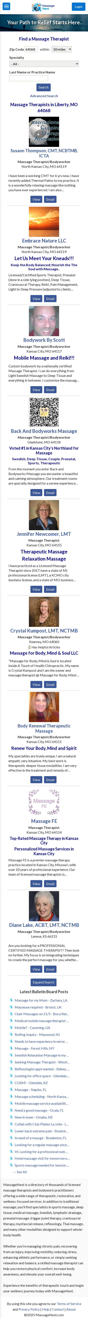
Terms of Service (69, 1304)
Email (50, 199)
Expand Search (43, 982)
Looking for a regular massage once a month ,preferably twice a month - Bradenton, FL (42, 1145)
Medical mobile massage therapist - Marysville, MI (42, 1021)
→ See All (20, 1172)
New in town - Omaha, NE (34, 1117)
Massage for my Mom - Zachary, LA (41, 1000)
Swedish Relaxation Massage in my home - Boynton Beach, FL (42, 1055)
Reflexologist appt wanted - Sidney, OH (42, 1069)
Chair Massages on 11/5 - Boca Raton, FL (42, 1014)
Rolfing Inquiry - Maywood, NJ (37, 1034)
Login (78, 6)
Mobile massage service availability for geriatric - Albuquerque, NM (42, 1103)
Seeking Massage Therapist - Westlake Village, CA (42, 1062)
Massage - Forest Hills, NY (34, 1048)
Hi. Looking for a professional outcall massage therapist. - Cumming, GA (42, 1152)
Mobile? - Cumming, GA (32, 1027)
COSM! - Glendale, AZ (31, 1083)
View (36, 199)
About (71, 1309)
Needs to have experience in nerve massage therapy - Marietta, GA (42, 1041)
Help (45, 1309)
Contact (58, 1309)
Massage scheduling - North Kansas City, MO (42, 1096)
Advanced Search (44, 96)
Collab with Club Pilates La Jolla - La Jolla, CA (42, 1124)
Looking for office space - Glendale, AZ (42, 1076)
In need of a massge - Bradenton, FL (41, 1138)
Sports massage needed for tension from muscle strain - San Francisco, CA (42, 1165)
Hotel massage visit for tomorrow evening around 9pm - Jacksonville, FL (42, 1158)
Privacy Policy (29, 1309)
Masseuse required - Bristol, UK (38, 1007)
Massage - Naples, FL (30, 1090)
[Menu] (6, 6)
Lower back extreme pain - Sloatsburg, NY (42, 1131)
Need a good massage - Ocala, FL (39, 1110)
